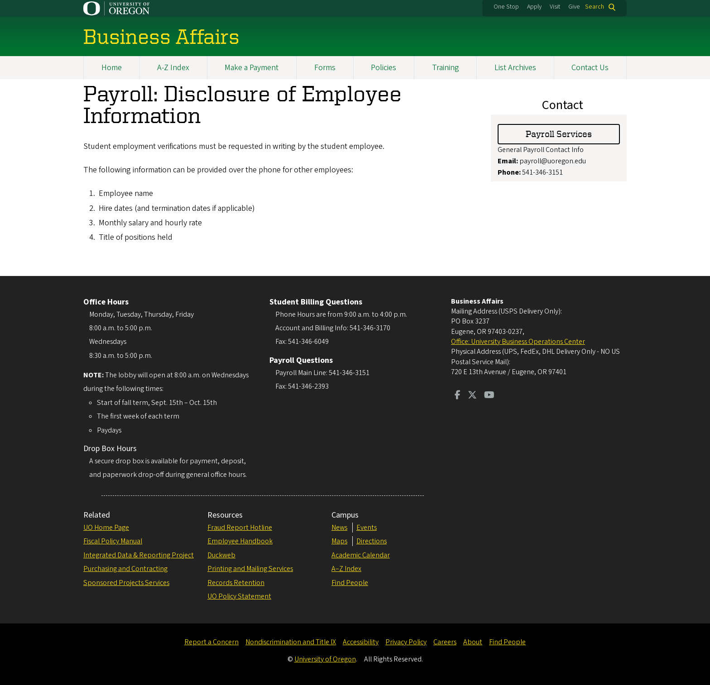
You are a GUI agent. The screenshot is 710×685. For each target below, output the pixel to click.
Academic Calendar (360, 555)
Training (445, 67)
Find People (349, 583)
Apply (534, 6)
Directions (371, 541)
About (472, 642)
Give (574, 6)
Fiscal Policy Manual (112, 541)
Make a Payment (251, 67)
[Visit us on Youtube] (489, 396)
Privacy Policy (406, 642)
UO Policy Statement (239, 596)
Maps (339, 541)
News (339, 528)
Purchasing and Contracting (125, 569)
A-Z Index (173, 67)
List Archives (515, 67)
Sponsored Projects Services (126, 583)
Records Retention (235, 583)
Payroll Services (559, 133)
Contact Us (590, 67)
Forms (325, 67)
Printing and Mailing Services (250, 569)
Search (594, 7)
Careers (444, 642)
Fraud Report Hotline (239, 528)
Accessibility (361, 642)
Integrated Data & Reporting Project (138, 555)
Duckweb (221, 555)
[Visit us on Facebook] (457, 396)
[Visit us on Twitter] (472, 396)
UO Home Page (106, 528)
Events (366, 528)
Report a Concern (211, 642)
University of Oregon (325, 659)
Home (111, 67)
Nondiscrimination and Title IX (290, 642)
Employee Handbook (240, 541)
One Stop (506, 6)
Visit (555, 6)
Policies (383, 67)
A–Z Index (346, 569)
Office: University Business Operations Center (518, 342)
